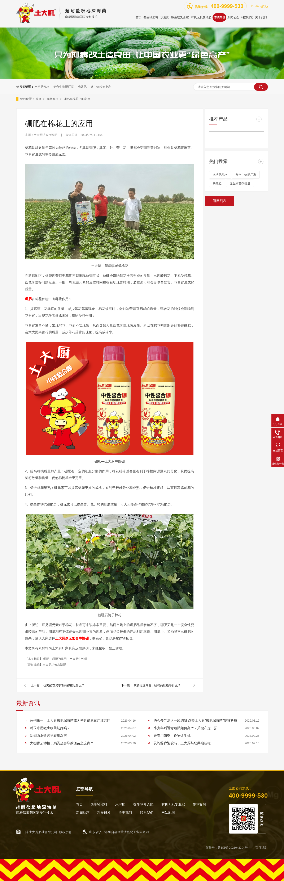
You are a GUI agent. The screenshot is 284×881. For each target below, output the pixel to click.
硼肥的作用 (59, 658)
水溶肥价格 (42, 86)
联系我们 (146, 812)
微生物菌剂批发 (101, 86)
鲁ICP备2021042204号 (233, 847)
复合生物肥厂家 (63, 86)
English (259, 6)
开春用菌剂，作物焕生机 (172, 735)
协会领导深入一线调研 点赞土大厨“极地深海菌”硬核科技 (195, 720)
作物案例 (53, 99)
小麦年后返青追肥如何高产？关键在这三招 (185, 728)
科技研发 (104, 812)
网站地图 (168, 812)
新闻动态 (82, 812)
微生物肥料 (99, 804)
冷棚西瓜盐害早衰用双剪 (48, 735)
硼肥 (46, 658)
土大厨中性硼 (78, 658)
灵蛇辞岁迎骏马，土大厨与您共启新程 (182, 743)
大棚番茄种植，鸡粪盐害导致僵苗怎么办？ (62, 743)
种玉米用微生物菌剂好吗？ (50, 728)
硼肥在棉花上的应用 (77, 99)
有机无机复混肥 (173, 804)
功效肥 (82, 86)
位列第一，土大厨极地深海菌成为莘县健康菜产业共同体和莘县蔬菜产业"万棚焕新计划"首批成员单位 (72, 720)
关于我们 (125, 812)
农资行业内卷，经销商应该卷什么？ (157, 685)
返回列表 (219, 201)
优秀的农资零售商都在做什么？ (63, 685)
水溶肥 (120, 804)
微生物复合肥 (143, 804)
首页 (38, 99)
